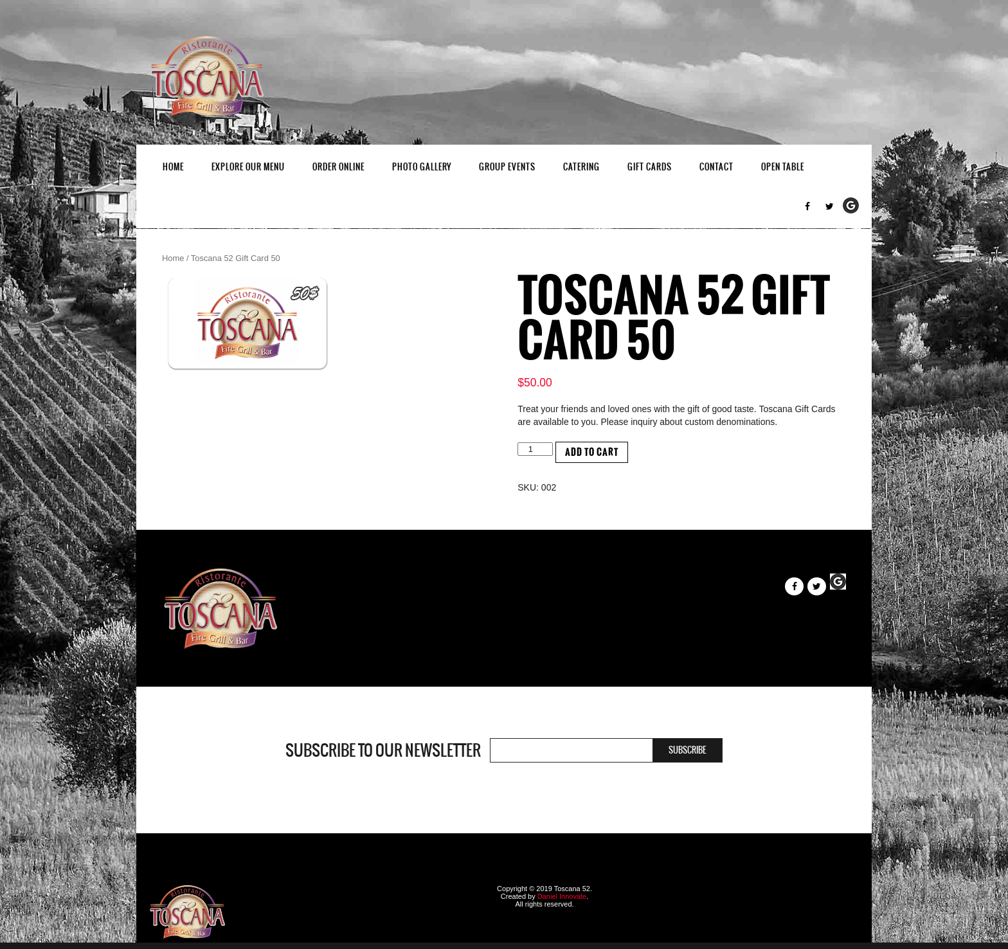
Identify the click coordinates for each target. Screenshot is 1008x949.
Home (173, 167)
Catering (581, 167)
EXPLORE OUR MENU (248, 167)
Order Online (338, 167)
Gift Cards (649, 167)
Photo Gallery (421, 167)
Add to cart (591, 452)
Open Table (782, 167)
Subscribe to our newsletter (383, 750)
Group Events (507, 167)
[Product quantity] (535, 449)
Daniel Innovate (561, 896)
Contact (716, 167)
